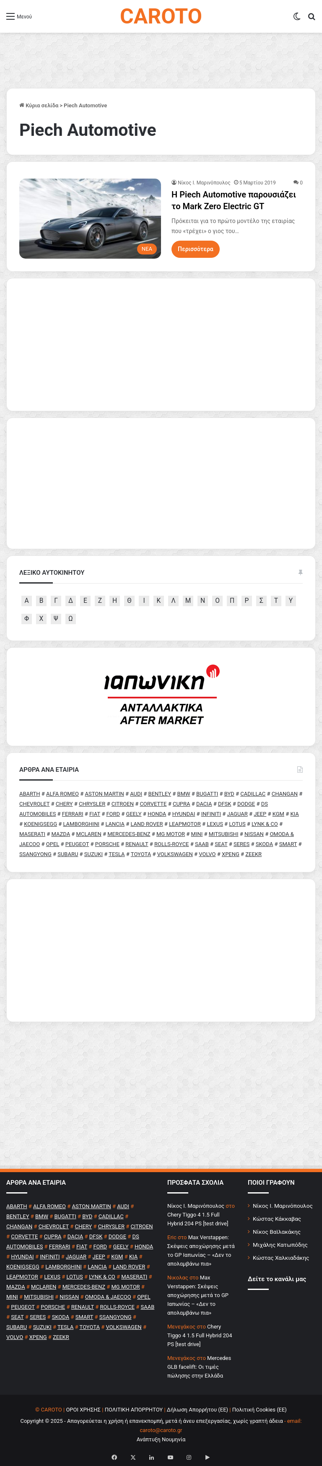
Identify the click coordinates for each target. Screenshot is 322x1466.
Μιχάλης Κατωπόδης (280, 1244)
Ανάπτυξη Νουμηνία (161, 1439)
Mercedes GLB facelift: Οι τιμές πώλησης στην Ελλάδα (199, 1367)
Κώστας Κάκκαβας (277, 1218)
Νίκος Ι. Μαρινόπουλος (283, 1205)
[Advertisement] (161, 950)
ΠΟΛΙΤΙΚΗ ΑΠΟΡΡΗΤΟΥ (134, 1409)
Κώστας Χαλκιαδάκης (281, 1257)
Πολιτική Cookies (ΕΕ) (259, 1409)
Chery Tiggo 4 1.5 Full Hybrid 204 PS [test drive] (199, 1335)
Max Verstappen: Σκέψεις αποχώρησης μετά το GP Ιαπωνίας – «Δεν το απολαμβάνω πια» (198, 1295)
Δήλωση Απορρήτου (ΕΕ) (197, 1409)
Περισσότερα (195, 249)
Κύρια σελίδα (38, 105)
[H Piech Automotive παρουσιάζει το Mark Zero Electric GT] (90, 219)
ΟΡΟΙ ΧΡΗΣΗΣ (83, 1409)
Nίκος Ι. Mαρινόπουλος (204, 183)
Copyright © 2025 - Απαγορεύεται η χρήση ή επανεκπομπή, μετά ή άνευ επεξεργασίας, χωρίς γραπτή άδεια (151, 1421)
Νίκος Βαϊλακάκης (277, 1231)
